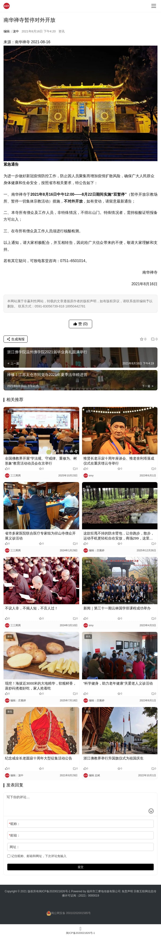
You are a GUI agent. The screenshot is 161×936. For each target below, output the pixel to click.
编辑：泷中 (11, 31)
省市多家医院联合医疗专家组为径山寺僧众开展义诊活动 (40, 535)
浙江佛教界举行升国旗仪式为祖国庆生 (113, 758)
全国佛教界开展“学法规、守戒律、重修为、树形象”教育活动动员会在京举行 (41, 460)
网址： (15, 847)
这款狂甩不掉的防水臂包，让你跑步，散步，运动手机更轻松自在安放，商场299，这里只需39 (118, 536)
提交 (80, 867)
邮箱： (14, 835)
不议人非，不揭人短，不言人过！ (31, 608)
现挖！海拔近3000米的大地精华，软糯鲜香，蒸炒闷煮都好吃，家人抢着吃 (40, 685)
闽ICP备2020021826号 (53, 891)
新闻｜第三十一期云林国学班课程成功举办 (117, 608)
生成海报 (16, 339)
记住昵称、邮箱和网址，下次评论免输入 (36, 856)
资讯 (61, 31)
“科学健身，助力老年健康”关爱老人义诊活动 (118, 683)
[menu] (154, 6)
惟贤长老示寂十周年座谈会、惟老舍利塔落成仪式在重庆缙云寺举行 (118, 460)
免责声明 (128, 891)
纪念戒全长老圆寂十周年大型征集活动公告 (38, 758)
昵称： (14, 824)
